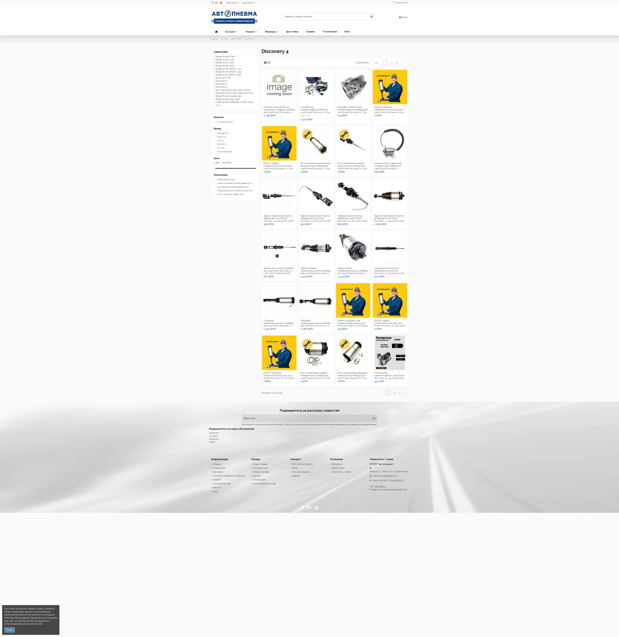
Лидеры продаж (261, 472)
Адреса (296, 475)
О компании (219, 468)
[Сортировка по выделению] (363, 63)
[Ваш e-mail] (306, 418)
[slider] (214, 168)
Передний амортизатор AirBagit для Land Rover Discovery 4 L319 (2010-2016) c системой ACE (352, 220)
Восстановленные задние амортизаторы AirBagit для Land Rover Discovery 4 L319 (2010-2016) (352, 167)
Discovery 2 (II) (223, 78)
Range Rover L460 (225, 65)
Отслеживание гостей (264, 483)
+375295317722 (396, 480)
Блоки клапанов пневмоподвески (235, 183)
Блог (215, 491)
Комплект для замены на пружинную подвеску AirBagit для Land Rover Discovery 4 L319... (279, 111)
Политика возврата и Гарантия (229, 475)
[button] (232, 31)
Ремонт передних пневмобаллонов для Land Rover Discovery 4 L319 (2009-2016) (279, 377)
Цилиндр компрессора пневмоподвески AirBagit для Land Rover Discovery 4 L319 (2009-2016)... (353, 111)
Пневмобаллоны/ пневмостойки (234, 190)
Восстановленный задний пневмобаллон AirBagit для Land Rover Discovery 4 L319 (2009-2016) (315, 377)
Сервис (217, 479)
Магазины (337, 464)
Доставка (218, 472)
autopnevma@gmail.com (385, 476)
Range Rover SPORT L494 (229, 71)
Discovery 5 (221, 87)
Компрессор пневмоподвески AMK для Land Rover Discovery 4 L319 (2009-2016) (315, 111)
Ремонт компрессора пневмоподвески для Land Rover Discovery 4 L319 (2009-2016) (353, 324)
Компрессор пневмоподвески (233, 187)
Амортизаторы (226, 179)
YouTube (213, 436)
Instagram (214, 439)
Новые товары (260, 464)
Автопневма (224, 151)
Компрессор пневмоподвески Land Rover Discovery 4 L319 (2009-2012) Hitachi (389, 377)
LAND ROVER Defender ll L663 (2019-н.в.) (235, 103)
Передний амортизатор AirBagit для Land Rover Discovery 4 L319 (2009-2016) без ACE (389, 272)
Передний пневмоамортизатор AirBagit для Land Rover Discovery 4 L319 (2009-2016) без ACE (315, 324)
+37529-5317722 (248, 3)
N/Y (220, 148)
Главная (217, 464)
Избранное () (400, 3)
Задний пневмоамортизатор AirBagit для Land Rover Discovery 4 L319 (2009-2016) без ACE (389, 220)
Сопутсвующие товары (230, 194)
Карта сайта (338, 468)
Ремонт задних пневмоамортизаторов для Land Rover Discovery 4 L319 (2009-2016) (278, 167)
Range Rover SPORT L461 (228, 75)
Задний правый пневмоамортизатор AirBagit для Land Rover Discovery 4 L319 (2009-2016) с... (315, 272)
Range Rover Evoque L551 (229, 96)
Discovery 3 (221, 81)
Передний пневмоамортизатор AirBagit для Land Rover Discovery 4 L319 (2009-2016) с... (278, 324)
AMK (220, 140)
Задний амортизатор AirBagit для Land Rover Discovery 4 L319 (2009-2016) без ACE (278, 271)
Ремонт (217, 487)
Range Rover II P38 (225, 56)
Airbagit (222, 133)
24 (377, 62)
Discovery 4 (221, 84)
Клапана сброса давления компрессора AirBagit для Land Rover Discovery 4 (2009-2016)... (387, 167)
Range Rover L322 (225, 59)
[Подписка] (374, 418)
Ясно (9, 630)
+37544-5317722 (232, 3)
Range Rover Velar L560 (228, 99)
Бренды (256, 475)
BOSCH (222, 144)
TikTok (212, 442)
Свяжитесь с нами (341, 472)
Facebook (214, 433)
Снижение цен (260, 468)
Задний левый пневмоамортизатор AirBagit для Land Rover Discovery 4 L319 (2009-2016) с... (352, 272)
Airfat (221, 137)
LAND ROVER (221, 52)
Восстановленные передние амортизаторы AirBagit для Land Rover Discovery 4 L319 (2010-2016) (315, 167)
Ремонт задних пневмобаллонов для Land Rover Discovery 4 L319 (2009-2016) (389, 324)
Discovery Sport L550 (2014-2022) (233, 90)
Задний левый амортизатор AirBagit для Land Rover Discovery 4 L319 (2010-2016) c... (278, 220)
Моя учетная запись (302, 464)
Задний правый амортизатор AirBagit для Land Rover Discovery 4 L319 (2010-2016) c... (315, 220)
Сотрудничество (222, 483)
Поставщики (259, 479)
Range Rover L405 (225, 62)
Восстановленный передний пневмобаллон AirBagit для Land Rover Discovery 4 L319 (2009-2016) (352, 377)
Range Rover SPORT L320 (229, 69)
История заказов (301, 472)
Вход (294, 468)
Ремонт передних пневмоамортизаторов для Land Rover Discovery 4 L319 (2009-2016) (389, 111)
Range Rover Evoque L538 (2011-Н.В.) (234, 93)
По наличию (225, 122)
